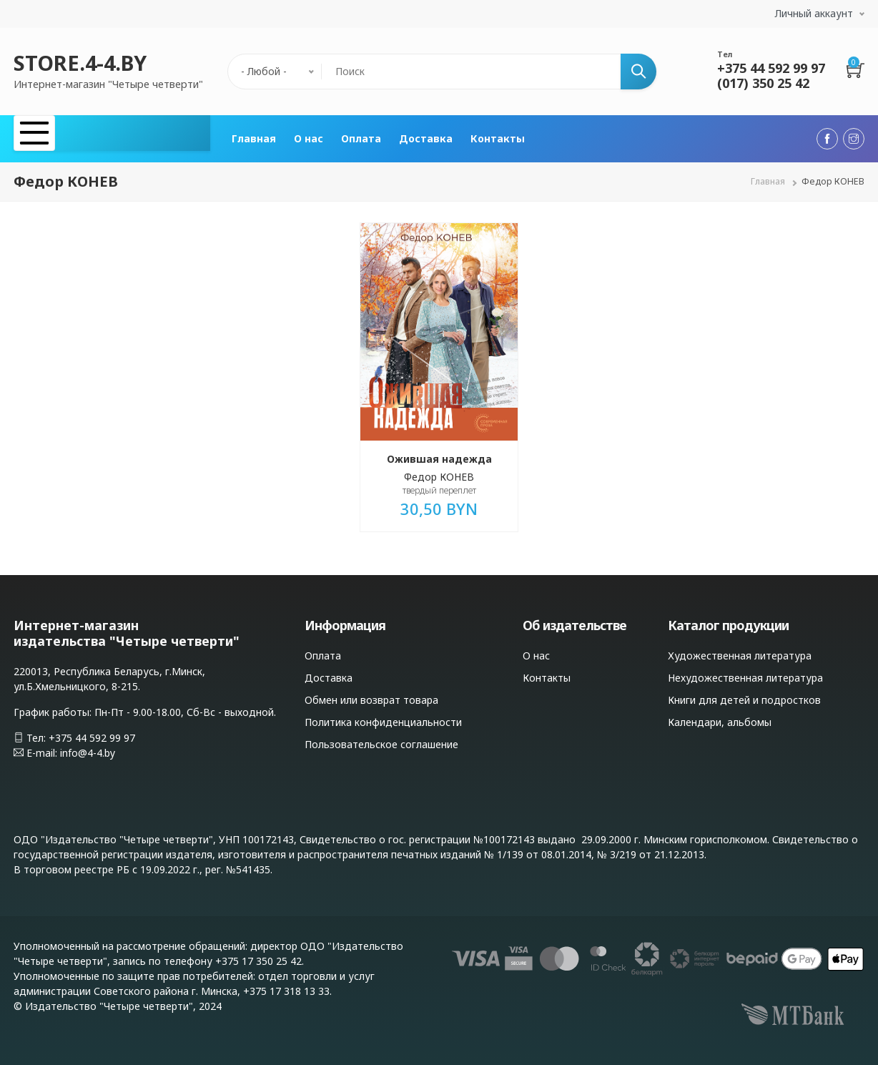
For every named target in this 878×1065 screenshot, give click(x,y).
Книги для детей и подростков (744, 693)
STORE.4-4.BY (80, 63)
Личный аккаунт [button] (814, 13)
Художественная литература (740, 649)
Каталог (55, 135)
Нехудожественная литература (745, 671)
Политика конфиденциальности (383, 715)
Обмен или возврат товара (371, 693)
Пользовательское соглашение (381, 738)
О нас (308, 135)
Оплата (361, 135)
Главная (254, 135)
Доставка (426, 135)
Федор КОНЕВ (439, 470)
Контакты (497, 135)
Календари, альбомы (719, 715)
